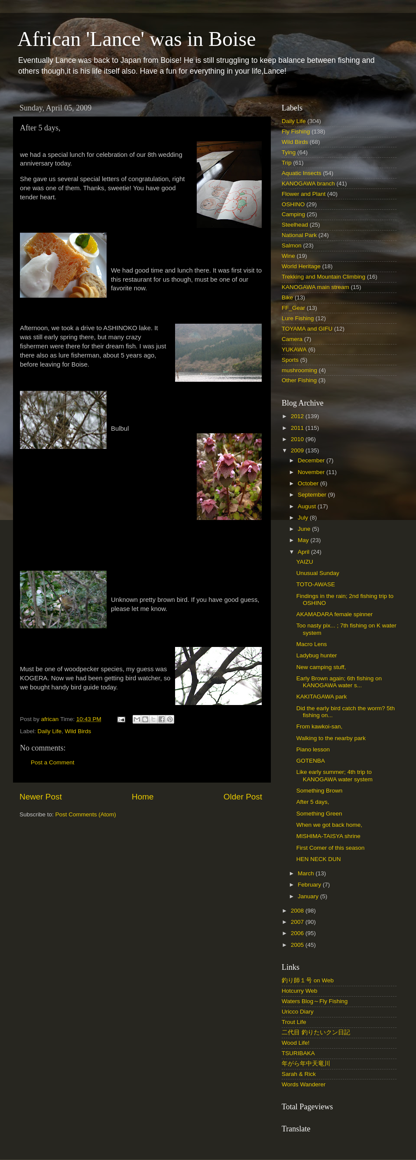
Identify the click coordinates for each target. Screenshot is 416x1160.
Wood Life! (295, 1043)
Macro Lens (311, 644)
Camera (292, 339)
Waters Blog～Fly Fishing (315, 1001)
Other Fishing (299, 380)
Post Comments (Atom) (85, 814)
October (309, 483)
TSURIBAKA (298, 1053)
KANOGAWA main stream (315, 287)
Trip (287, 162)
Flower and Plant (303, 194)
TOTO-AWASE (315, 584)
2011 (298, 428)
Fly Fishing (296, 131)
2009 (298, 450)
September (313, 494)
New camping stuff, (321, 667)
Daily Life (50, 731)
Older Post (243, 796)
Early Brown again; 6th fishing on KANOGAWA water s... (339, 682)
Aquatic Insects (302, 173)
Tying (289, 152)
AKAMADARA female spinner (334, 614)
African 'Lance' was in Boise (136, 38)
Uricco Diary (298, 1011)
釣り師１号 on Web (308, 980)
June (305, 529)
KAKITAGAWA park (321, 696)
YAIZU (304, 562)
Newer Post (41, 796)
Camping (293, 214)
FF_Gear (293, 308)
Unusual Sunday (317, 573)
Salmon (292, 245)
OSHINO (293, 204)
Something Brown (319, 790)
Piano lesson (313, 749)
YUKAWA (294, 349)
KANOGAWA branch (308, 183)
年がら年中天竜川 (306, 1063)
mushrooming (299, 370)
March (306, 873)
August (308, 506)
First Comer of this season (330, 848)
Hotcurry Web (299, 991)
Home (142, 796)
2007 (298, 922)
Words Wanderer (303, 1084)
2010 (298, 439)
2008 (298, 910)
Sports (290, 360)
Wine (288, 256)
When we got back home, (329, 825)
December (312, 460)
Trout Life (294, 1022)
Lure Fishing (298, 318)
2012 (298, 416)
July (304, 517)
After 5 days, (312, 802)
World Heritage (301, 266)
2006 (298, 933)
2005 (298, 945)
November (312, 472)
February (310, 884)
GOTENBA (310, 760)
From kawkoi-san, (319, 726)
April (304, 552)
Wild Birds (78, 731)
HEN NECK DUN (318, 859)
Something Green (319, 813)
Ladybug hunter (316, 655)
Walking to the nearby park (331, 738)
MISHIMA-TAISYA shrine (328, 836)
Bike (287, 297)
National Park (299, 235)
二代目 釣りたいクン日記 (316, 1032)
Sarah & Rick (299, 1074)
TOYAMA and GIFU (307, 328)
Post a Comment (53, 762)
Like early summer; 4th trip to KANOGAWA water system (334, 775)
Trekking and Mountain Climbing (323, 276)
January (309, 896)
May (304, 540)
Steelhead (295, 224)
